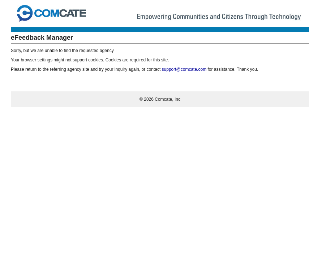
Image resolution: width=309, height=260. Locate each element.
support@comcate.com (184, 69)
